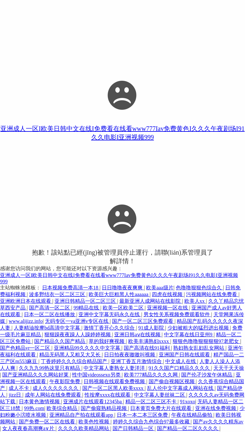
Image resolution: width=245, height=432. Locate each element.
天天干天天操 (228, 368)
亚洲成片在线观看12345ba (93, 401)
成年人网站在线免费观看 (53, 395)
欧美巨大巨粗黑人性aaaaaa (119, 294)
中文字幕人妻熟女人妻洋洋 (115, 368)
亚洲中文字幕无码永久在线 (109, 314)
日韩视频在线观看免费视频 (115, 381)
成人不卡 (19, 388)
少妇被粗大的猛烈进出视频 (198, 328)
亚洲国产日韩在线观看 (185, 354)
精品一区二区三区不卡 (151, 401)
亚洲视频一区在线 (168, 307)
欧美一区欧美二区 (124, 307)
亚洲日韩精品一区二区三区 (86, 301)
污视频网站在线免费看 (212, 294)
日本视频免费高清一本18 (71, 287)
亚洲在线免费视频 (216, 408)
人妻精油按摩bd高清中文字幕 (47, 328)
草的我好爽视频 (107, 341)
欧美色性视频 (94, 421)
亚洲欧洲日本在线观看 (26, 301)
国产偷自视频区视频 (172, 381)
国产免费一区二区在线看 (47, 421)
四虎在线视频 (168, 294)
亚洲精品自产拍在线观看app (81, 415)
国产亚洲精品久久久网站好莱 (36, 374)
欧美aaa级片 (159, 287)
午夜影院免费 (65, 381)
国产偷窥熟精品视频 (104, 408)
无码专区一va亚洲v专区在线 (77, 321)
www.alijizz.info (25, 321)
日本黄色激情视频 (40, 401)
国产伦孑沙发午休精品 (207, 374)
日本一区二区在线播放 (50, 314)
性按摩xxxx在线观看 (108, 395)
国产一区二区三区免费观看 (143, 321)
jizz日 (15, 395)
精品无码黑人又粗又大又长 (70, 354)
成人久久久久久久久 (56, 388)
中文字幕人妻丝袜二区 (160, 395)
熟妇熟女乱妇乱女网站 (199, 348)
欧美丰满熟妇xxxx (149, 341)
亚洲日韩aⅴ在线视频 (137, 334)
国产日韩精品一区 (134, 428)
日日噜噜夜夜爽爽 (123, 287)
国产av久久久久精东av (218, 421)
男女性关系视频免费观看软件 (177, 314)
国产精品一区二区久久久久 (188, 428)
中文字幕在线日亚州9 (189, 334)
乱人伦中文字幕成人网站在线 (181, 388)
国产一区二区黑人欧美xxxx (113, 388)
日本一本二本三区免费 (143, 415)
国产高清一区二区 (50, 307)
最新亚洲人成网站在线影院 (150, 301)
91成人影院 (151, 328)
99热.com (34, 408)
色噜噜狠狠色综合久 (199, 287)
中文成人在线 (181, 361)
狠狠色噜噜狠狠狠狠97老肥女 (206, 341)
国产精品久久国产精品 (60, 341)
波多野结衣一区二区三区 (57, 294)
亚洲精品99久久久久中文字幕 (88, 348)
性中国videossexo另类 (97, 374)
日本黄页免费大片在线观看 (161, 408)
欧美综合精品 (62, 408)
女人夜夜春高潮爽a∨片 (29, 428)
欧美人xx (195, 301)
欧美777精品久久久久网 (151, 374)
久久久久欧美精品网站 (84, 428)
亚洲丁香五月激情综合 (137, 361)
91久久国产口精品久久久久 (180, 368)
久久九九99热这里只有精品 (50, 368)
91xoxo (187, 401)
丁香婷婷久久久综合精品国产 (74, 361)
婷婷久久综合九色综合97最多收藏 (152, 421)
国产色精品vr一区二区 (25, 348)
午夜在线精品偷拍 (192, 415)
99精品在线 (86, 307)
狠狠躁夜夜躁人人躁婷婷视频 (78, 334)
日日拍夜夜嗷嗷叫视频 (130, 354)
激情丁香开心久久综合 (110, 328)
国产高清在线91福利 (147, 348)
